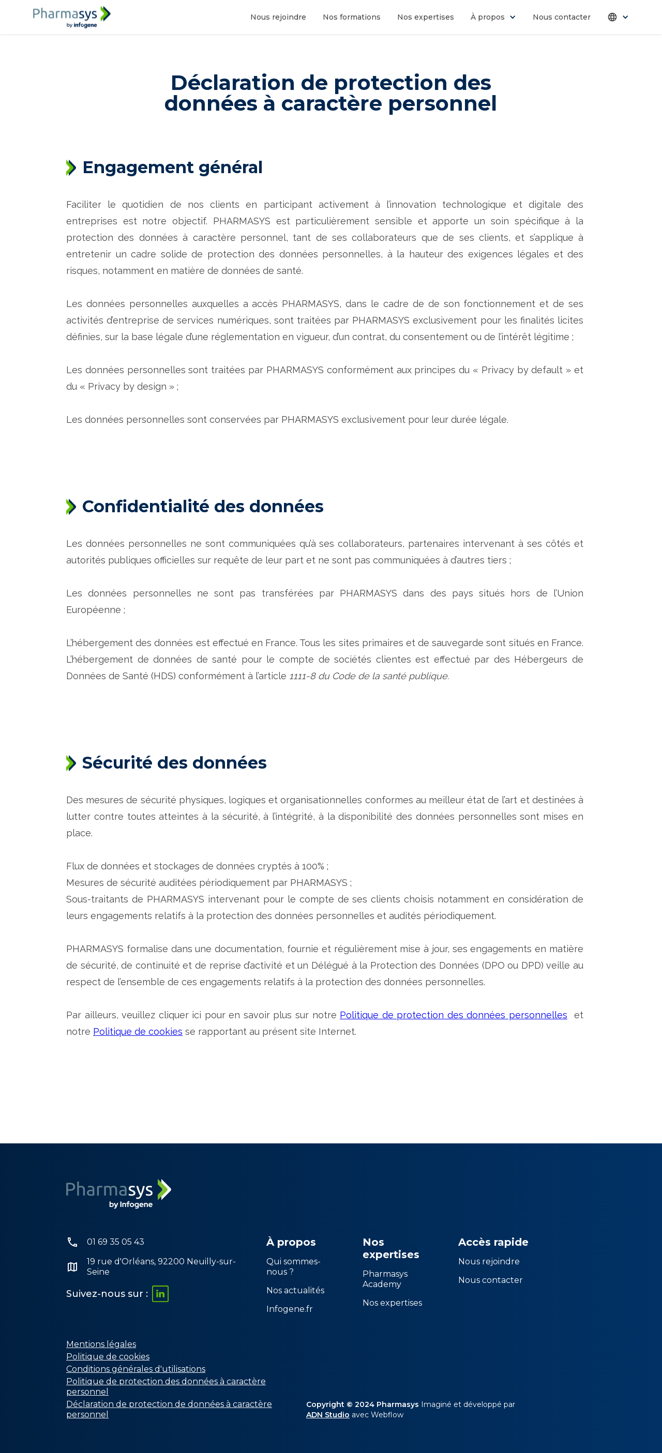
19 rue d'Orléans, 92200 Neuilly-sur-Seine (161, 1267)
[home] (72, 17)
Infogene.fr (289, 1309)
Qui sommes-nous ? (293, 1267)
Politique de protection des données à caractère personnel (166, 1386)
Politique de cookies (138, 1031)
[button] (493, 17)
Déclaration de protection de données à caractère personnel (169, 1409)
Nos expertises (425, 17)
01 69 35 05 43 (115, 1242)
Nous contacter (562, 17)
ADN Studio (328, 1414)
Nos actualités (295, 1290)
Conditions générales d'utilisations (135, 1369)
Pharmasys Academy (385, 1279)
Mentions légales (101, 1344)
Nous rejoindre (278, 17)
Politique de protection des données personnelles (453, 1015)
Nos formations (352, 17)
